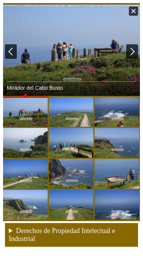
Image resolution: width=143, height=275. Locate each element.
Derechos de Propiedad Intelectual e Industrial (62, 235)
